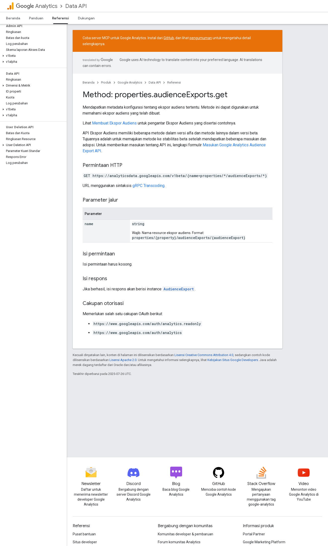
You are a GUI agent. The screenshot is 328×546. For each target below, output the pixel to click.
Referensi (174, 82)
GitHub (169, 38)
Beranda (13, 18)
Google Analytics (130, 82)
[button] (32, 56)
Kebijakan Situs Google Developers (232, 360)
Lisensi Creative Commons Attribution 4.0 (203, 355)
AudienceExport (179, 289)
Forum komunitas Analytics (179, 542)
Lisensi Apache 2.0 (122, 360)
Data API (76, 6)
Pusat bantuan (84, 534)
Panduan (36, 18)
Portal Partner (254, 534)
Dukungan (86, 18)
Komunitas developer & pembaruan (185, 534)
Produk (106, 82)
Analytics (36, 6)
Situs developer (85, 542)
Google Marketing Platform (264, 542)
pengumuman (201, 38)
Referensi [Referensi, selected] (60, 18)
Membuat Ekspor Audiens (114, 123)
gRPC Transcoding (148, 185)
